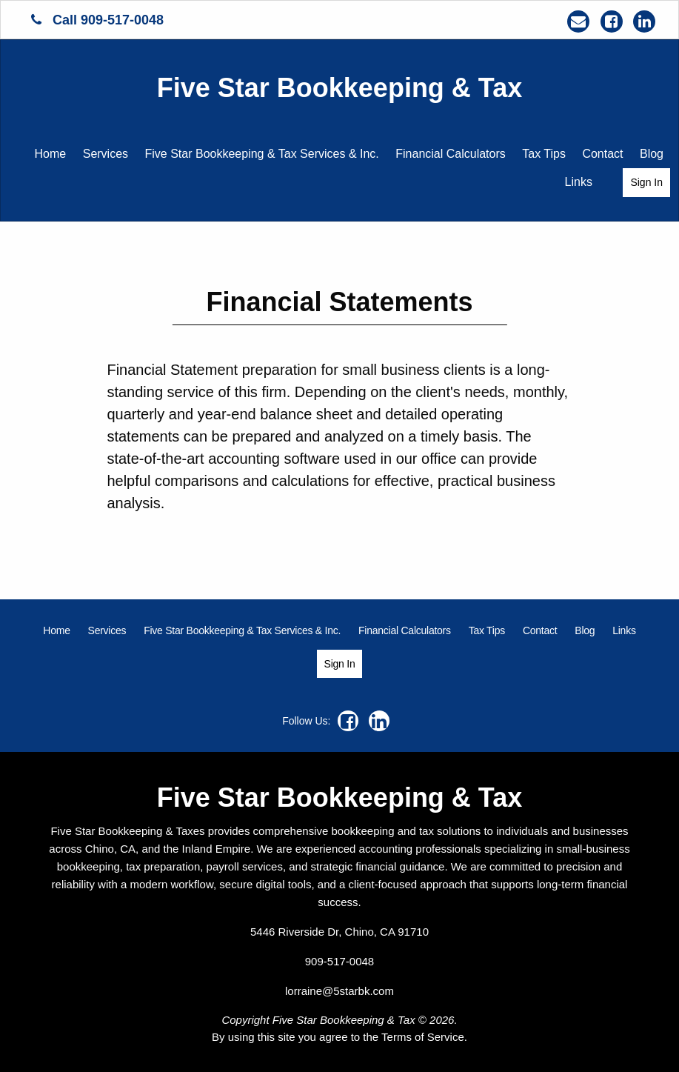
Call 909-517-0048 (97, 20)
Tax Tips (544, 153)
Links (578, 182)
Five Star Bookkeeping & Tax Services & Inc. (262, 153)
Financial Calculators (450, 153)
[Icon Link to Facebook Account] (612, 21)
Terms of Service (422, 1037)
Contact (602, 153)
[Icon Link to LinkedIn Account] (644, 21)
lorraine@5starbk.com (339, 991)
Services (105, 153)
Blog (651, 153)
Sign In (646, 182)
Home (51, 153)
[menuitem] (50, 154)
